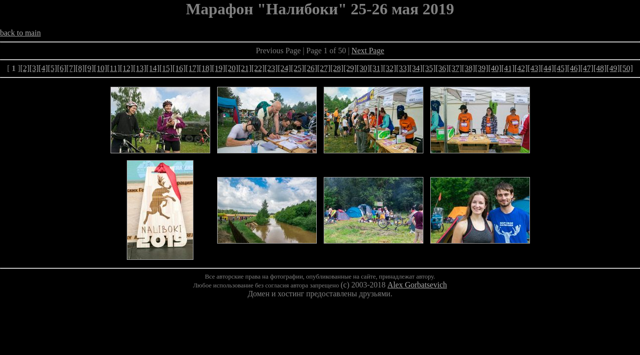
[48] (600, 68)
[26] (310, 68)
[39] (482, 68)
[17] (192, 68)
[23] (271, 68)
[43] (534, 68)
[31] (376, 68)
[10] (100, 68)
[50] (626, 68)
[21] (245, 68)
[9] (89, 68)
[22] (258, 68)
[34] (415, 68)
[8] (80, 68)
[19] (219, 68)
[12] (126, 68)
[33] (403, 68)
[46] (573, 68)
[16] (179, 68)
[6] (62, 68)
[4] (43, 68)
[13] (140, 68)
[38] (468, 68)
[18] (205, 68)
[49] (613, 68)
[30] (363, 68)
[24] (284, 68)
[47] (587, 68)
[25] (297, 68)
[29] (350, 68)
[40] (494, 68)
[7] (70, 68)
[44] (547, 68)
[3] (34, 68)
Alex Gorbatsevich (417, 285)
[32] (389, 68)
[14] (152, 68)
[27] (324, 68)
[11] (113, 68)
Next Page (367, 50)
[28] (337, 68)
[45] (560, 68)
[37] (455, 68)
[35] (429, 68)
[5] (52, 68)
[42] (521, 68)
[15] (166, 68)
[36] (442, 68)
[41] (508, 68)
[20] (231, 68)
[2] (25, 68)
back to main (20, 33)
